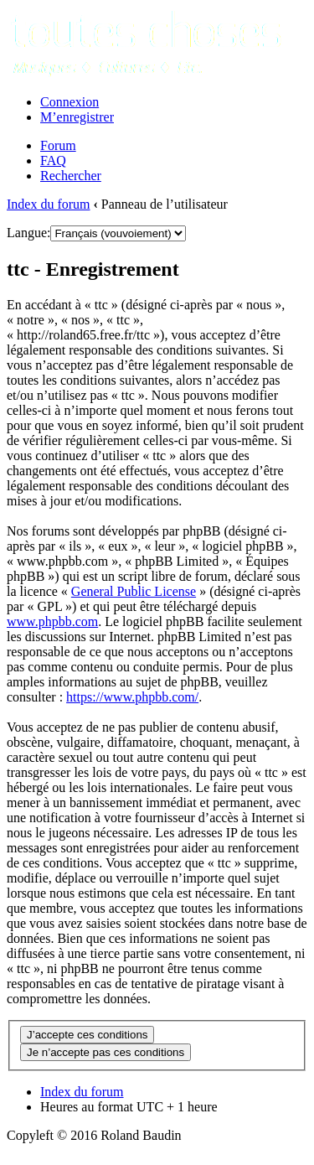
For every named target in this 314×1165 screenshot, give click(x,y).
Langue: (28, 232)
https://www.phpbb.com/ (132, 697)
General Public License (133, 591)
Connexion (69, 102)
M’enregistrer (77, 117)
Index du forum (48, 204)
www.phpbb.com (52, 621)
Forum (58, 145)
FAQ (53, 160)
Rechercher (70, 175)
